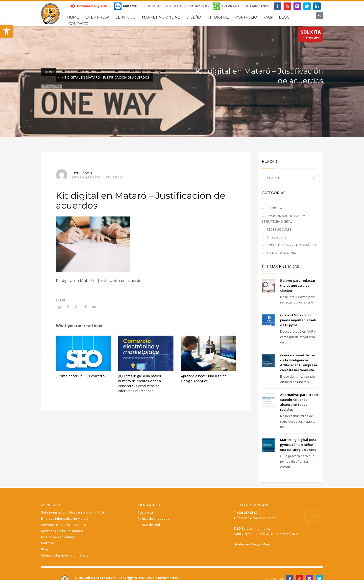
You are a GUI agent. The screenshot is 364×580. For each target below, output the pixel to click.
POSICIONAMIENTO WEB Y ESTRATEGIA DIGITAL (283, 219)
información (310, 35)
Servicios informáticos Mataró (63, 524)
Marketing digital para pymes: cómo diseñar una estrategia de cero (298, 444)
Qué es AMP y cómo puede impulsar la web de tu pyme (298, 320)
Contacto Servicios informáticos (64, 555)
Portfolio (47, 543)
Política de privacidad (154, 518)
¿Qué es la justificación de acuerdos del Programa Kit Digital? (120, 70)
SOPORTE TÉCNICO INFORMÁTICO (291, 245)
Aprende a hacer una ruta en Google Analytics (203, 378)
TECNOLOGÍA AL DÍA (281, 253)
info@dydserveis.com (259, 518)
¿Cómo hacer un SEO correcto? (81, 376)
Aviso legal (146, 512)
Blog (44, 549)
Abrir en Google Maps (252, 544)
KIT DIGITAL (64, 70)
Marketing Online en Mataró (62, 531)
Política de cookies (151, 524)
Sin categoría (276, 237)
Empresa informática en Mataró (65, 518)
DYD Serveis (82, 173)
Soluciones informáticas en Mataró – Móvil (73, 512)
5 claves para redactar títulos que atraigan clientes (297, 285)
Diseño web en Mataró (58, 537)
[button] (6, 31)
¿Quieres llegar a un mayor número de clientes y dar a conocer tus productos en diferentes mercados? (139, 383)
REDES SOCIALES (279, 229)
